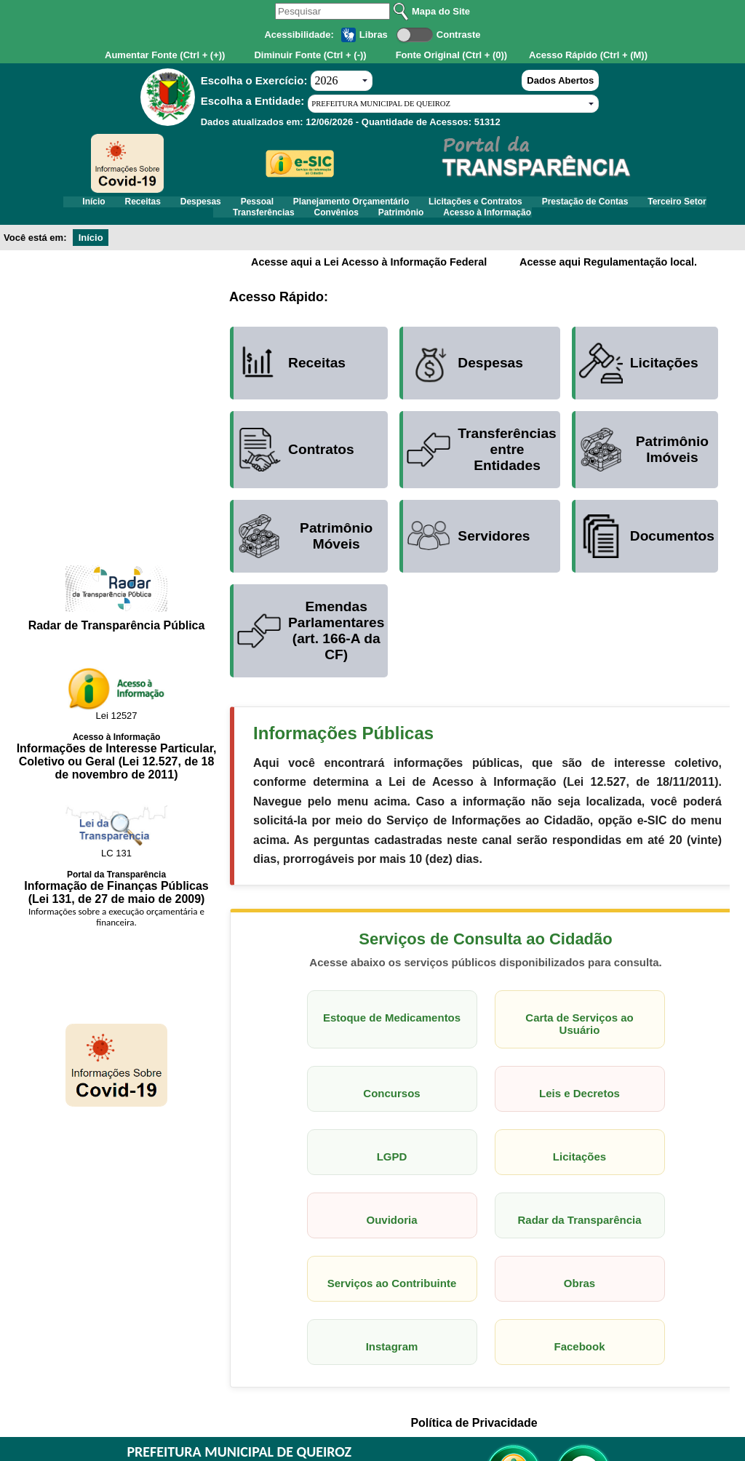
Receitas (154, 205)
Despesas (226, 205)
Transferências (289, 223)
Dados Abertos (560, 80)
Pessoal (295, 205)
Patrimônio (454, 223)
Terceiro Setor (196, 223)
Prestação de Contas (664, 205)
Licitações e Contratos (542, 205)
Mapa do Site (441, 11)
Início (92, 205)
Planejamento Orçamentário (403, 205)
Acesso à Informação (553, 223)
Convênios (375, 223)
